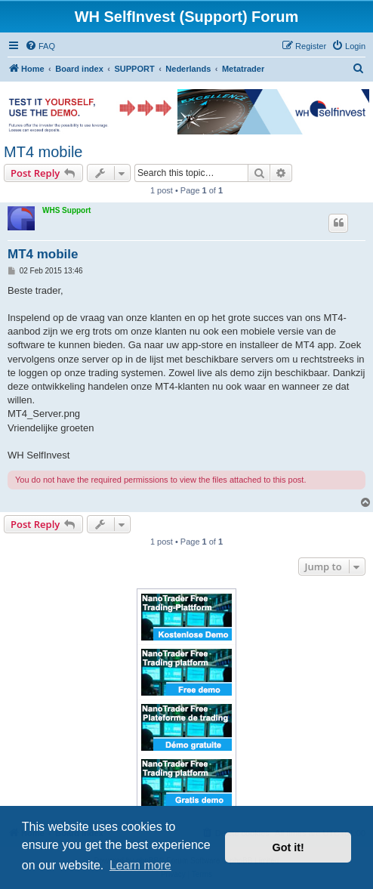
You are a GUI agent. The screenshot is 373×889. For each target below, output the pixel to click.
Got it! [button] (288, 847)
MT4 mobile (43, 152)
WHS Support (66, 210)
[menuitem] (40, 46)
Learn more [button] (140, 865)
